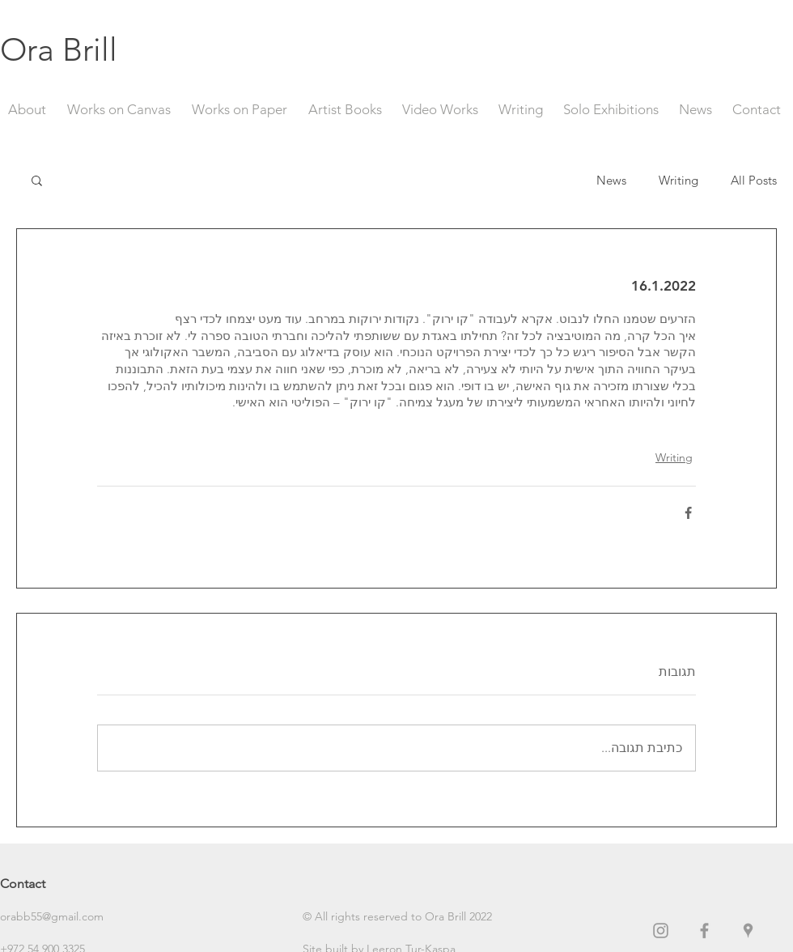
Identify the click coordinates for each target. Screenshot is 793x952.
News (611, 180)
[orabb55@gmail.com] (57, 917)
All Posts (754, 180)
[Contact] (57, 885)
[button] (37, 179)
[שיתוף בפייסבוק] (688, 513)
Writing (678, 180)
